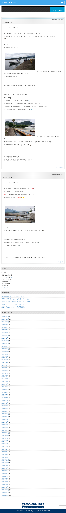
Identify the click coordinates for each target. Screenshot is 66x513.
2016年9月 (4, 465)
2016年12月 (5, 460)
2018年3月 (4, 425)
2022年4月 (4, 362)
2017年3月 (4, 452)
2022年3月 (4, 365)
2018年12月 (5, 414)
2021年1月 (4, 387)
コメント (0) (59, 167)
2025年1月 (4, 332)
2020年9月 (4, 392)
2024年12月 (5, 335)
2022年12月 (5, 349)
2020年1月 (4, 408)
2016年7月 (4, 471)
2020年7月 (4, 395)
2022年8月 (4, 357)
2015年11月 (5, 492)
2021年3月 (4, 381)
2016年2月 (4, 484)
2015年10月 (5, 495)
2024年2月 (4, 338)
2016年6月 (4, 473)
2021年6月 (4, 376)
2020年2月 (4, 406)
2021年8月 (4, 373)
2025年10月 (5, 322)
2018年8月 (4, 422)
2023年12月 (5, 341)
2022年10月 (5, 351)
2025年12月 (5, 316)
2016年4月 (4, 479)
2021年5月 (4, 379)
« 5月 (3, 287)
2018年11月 (5, 416)
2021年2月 (4, 384)
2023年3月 (4, 346)
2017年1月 (4, 457)
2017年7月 (4, 441)
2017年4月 (4, 449)
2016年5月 (4, 476)
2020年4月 (4, 403)
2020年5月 (4, 400)
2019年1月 (4, 411)
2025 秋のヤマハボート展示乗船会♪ (13, 307)
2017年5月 (4, 446)
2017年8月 (4, 438)
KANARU (36, 511)
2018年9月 (4, 419)
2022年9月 (4, 354)
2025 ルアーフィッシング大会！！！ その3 (15, 299)
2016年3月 (4, 481)
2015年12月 (5, 490)
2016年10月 (5, 463)
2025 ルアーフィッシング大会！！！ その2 (15, 301)
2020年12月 (5, 389)
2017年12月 (5, 430)
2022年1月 (4, 370)
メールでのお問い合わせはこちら (33, 507)
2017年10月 (5, 435)
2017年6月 (4, 444)
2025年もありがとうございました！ (12, 296)
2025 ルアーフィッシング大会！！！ (13, 304)
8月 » (7, 287)
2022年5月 (4, 360)
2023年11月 (5, 343)
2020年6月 (4, 397)
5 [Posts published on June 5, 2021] (11, 277)
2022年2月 (4, 368)
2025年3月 (4, 327)
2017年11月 (5, 433)
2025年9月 (4, 324)
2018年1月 (4, 427)
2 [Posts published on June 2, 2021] (6, 277)
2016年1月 (4, 487)
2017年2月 (4, 454)
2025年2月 (4, 330)
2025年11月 (5, 319)
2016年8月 (4, 468)
